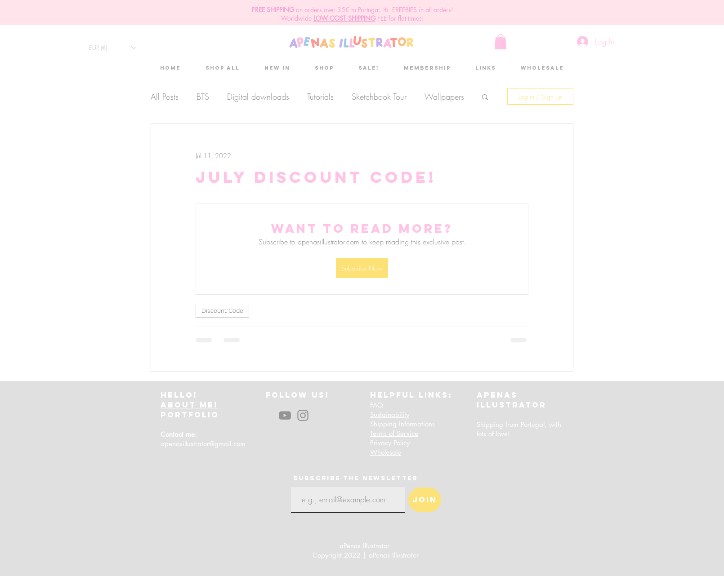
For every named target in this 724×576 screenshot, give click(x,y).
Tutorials (320, 97)
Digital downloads (258, 97)
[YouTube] (284, 415)
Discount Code (222, 310)
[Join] (424, 499)
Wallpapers (444, 97)
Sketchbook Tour (379, 97)
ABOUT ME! (189, 405)
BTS (203, 97)
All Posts (165, 97)
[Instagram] (302, 415)
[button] (112, 47)
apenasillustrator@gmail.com (203, 443)
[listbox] (112, 47)
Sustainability (389, 414)
